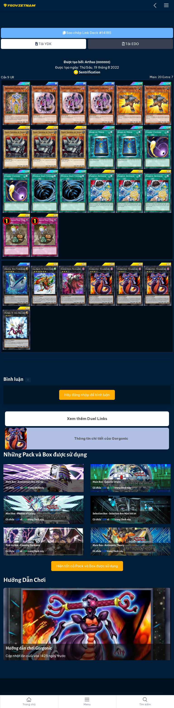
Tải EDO (130, 44)
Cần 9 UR (7, 77)
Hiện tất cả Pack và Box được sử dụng (87, 566)
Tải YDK (43, 44)
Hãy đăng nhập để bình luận (87, 395)
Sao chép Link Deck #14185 (87, 33)
